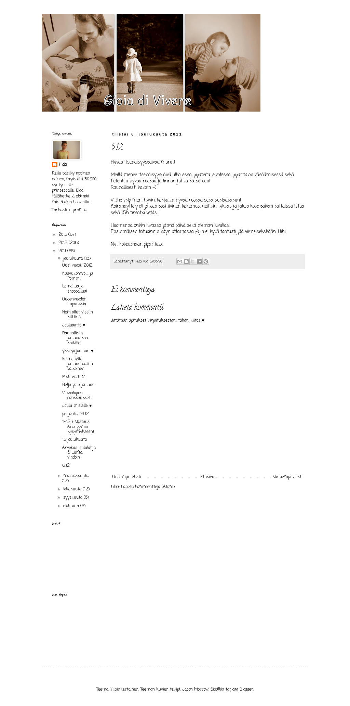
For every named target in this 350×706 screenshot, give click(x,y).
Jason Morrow (195, 689)
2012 (63, 243)
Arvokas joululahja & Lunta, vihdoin (79, 453)
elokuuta (71, 506)
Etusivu (207, 477)
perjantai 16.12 (75, 414)
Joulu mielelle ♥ (77, 406)
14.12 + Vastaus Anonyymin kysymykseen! (78, 427)
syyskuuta (73, 498)
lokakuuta (73, 489)
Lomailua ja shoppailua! (74, 288)
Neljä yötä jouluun (78, 385)
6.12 (66, 466)
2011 (62, 251)
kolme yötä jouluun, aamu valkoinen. (77, 364)
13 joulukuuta (74, 440)
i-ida (63, 165)
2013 (63, 235)
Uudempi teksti (126, 477)
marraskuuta (76, 476)
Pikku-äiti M (73, 377)
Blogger (246, 689)
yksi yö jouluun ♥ (77, 351)
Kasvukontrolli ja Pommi (77, 276)
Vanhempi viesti (287, 477)
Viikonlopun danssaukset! (77, 395)
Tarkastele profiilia (69, 210)
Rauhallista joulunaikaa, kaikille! (75, 338)
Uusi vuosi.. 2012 (77, 265)
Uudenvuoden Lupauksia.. (75, 301)
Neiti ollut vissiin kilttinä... (77, 314)
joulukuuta (73, 259)
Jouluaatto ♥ (73, 325)
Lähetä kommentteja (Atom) (148, 487)
